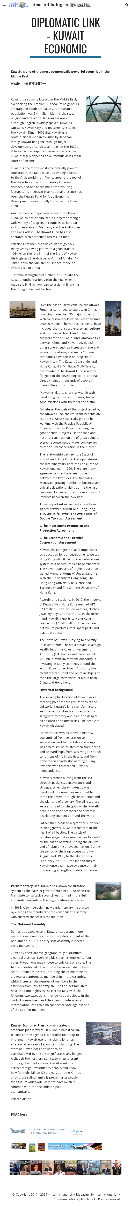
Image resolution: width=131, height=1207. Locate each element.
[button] (4, 4)
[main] (65, 37)
